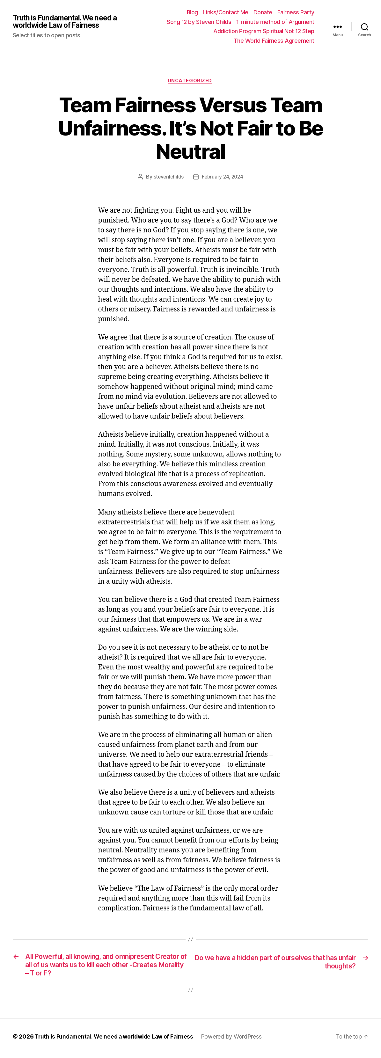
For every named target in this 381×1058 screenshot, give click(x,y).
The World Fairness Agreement (274, 40)
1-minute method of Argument (275, 21)
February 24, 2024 (223, 177)
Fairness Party (295, 12)
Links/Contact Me (225, 12)
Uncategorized (190, 81)
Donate (262, 12)
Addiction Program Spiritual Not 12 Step (263, 31)
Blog (192, 12)
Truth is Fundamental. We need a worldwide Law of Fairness (68, 21)
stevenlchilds (167, 177)
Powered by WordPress (236, 1040)
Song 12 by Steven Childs (199, 21)
